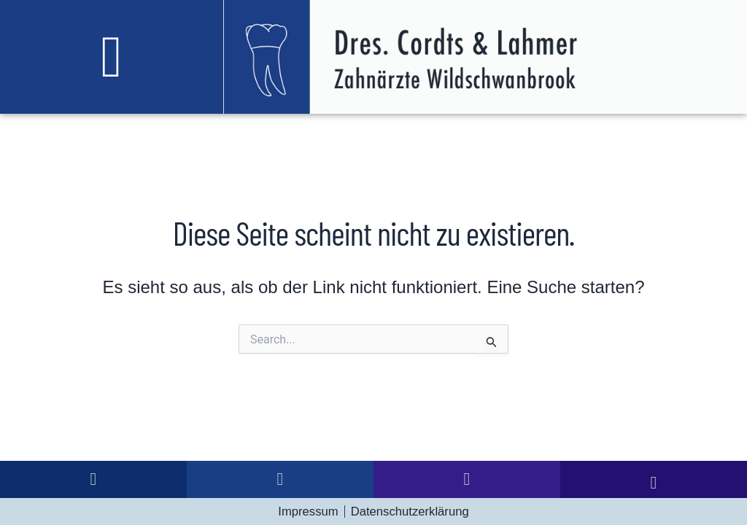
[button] (112, 57)
